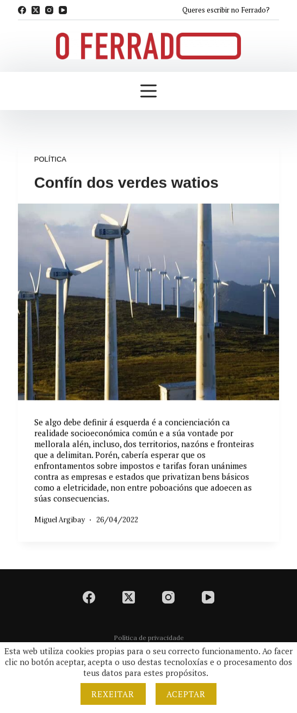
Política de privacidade (149, 637)
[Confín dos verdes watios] (148, 302)
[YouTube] (63, 10)
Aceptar (186, 693)
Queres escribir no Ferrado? (226, 10)
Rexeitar (113, 693)
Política (50, 160)
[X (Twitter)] (36, 10)
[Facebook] (22, 10)
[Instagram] (49, 10)
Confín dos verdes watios (126, 183)
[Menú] (148, 91)
